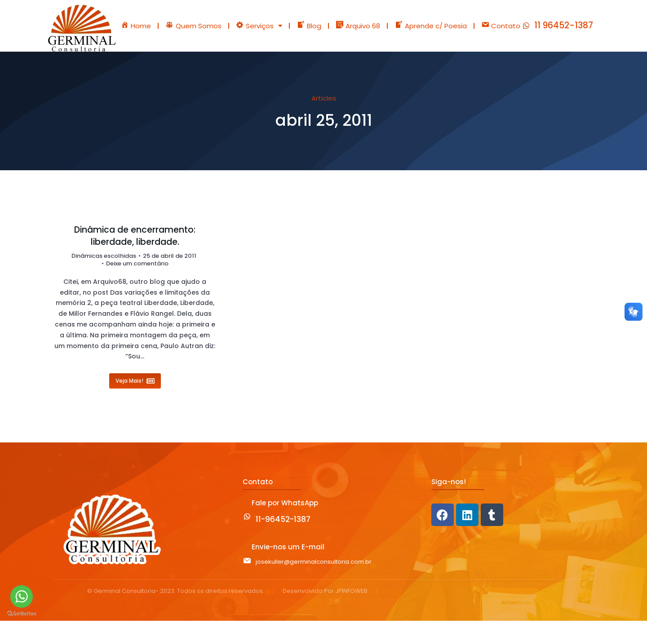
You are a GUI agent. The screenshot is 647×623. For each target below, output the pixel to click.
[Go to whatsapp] (21, 596)
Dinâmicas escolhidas (103, 258)
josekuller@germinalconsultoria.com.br (314, 564)
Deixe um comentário (137, 266)
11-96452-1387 (283, 521)
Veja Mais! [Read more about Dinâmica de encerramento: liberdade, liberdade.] (135, 383)
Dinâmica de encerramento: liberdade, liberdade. (134, 238)
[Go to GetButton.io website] (21, 614)
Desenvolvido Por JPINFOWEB (325, 593)
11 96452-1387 (563, 27)
